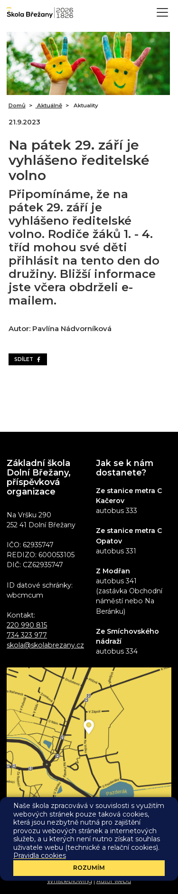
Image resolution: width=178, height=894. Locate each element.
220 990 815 (27, 625)
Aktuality (85, 105)
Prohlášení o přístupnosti (60, 872)
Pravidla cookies (123, 872)
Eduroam (108, 863)
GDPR (159, 872)
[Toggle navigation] (162, 12)
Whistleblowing (69, 880)
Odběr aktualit (89, 821)
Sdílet (27, 359)
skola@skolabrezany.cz (45, 645)
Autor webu (113, 880)
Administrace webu (62, 863)
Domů (17, 105)
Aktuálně (49, 105)
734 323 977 (27, 635)
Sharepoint (142, 863)
